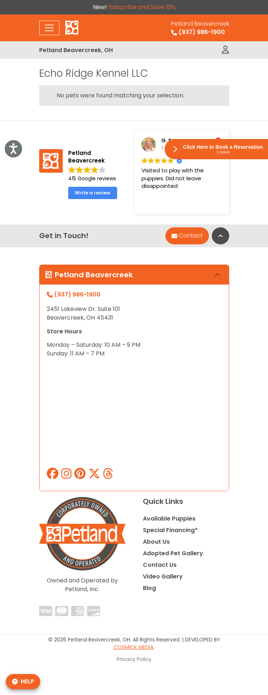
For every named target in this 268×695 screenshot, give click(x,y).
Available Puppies (169, 518)
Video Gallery (163, 576)
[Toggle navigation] (49, 28)
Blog (149, 588)
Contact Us (160, 565)
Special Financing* (170, 530)
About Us (156, 542)
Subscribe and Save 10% (142, 7)
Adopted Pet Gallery (173, 553)
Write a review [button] (92, 192)
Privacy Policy (134, 659)
